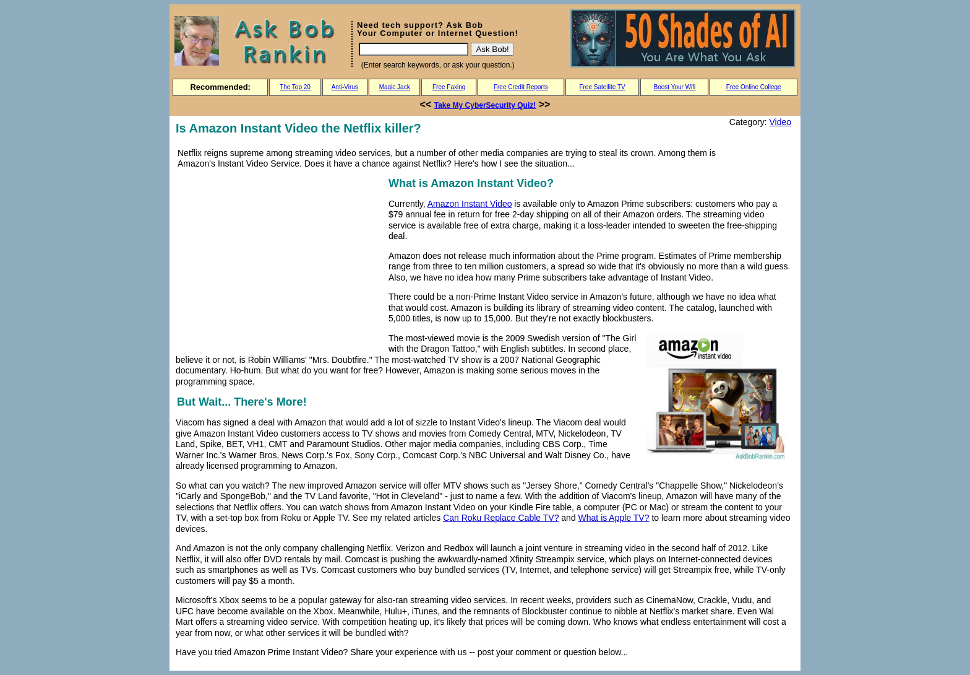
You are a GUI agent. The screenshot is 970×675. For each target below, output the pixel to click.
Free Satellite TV (602, 87)
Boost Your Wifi (675, 87)
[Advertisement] (280, 261)
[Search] (413, 49)
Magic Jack (394, 87)
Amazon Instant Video (469, 204)
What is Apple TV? (614, 518)
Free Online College (753, 87)
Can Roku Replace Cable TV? (501, 518)
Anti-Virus (345, 87)
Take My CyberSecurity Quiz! (485, 105)
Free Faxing (448, 87)
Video (780, 122)
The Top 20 (295, 87)
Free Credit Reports (521, 87)
